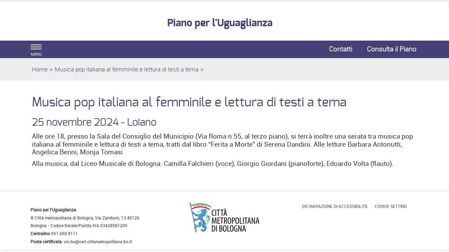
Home (40, 69)
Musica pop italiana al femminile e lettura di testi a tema (127, 69)
